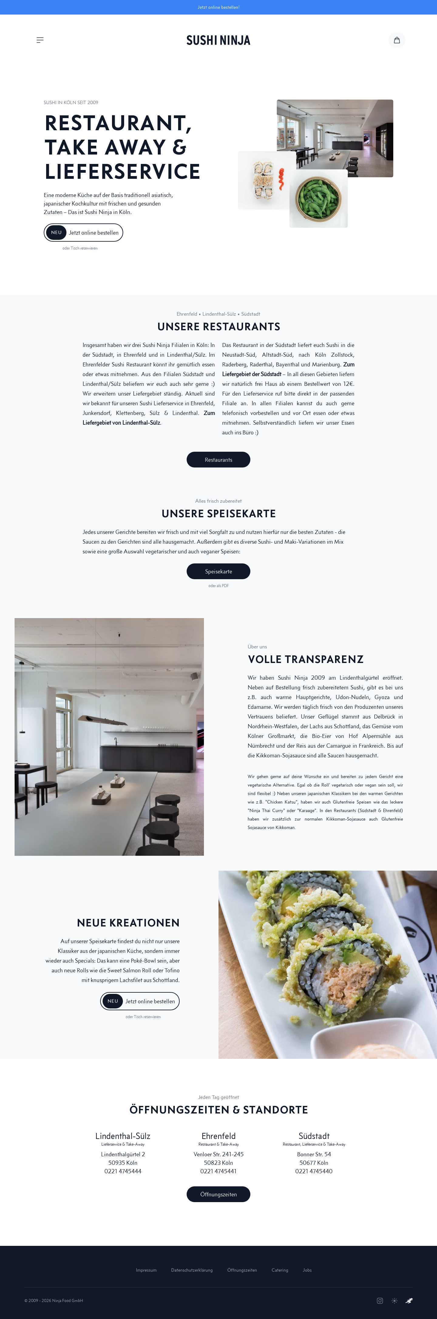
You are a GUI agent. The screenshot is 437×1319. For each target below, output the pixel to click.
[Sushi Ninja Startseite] (218, 40)
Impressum (146, 1270)
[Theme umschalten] (394, 1300)
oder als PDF (218, 585)
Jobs (307, 1270)
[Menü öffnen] (40, 40)
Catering (280, 1270)
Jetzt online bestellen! (219, 7)
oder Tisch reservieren (80, 248)
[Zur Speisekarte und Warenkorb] (396, 40)
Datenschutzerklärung (192, 1270)
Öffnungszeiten (242, 1270)
